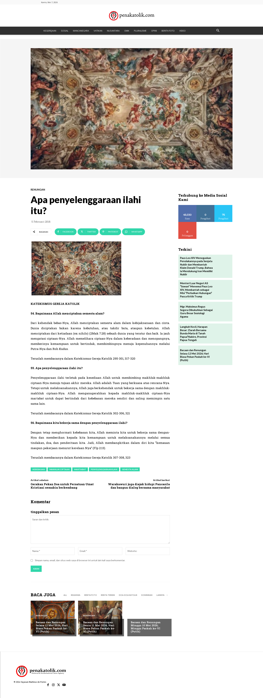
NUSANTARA (113, 30)
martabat (80, 469)
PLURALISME (140, 30)
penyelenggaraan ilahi (104, 469)
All (65, 595)
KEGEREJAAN (50, 30)
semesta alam (130, 469)
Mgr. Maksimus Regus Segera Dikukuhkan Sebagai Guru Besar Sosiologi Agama (196, 311)
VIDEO (182, 30)
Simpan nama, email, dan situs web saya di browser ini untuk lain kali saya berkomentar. (80, 560)
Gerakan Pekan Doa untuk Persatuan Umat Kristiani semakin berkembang (62, 485)
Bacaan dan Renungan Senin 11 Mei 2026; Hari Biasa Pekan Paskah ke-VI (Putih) (99, 627)
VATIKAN (98, 30)
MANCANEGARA (81, 30)
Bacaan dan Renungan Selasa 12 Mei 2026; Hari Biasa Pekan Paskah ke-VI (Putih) (52, 627)
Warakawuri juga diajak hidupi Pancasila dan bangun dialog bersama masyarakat (139, 485)
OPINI (154, 30)
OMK (126, 30)
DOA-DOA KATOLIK (128, 595)
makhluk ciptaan (59, 469)
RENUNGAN (38, 189)
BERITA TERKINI (108, 595)
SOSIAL (64, 30)
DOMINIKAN (146, 595)
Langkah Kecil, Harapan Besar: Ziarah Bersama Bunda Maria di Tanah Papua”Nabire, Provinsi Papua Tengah (193, 333)
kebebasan (39, 469)
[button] (218, 31)
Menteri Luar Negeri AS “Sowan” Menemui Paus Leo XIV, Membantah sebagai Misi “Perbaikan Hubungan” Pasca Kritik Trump (196, 290)
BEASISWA (75, 595)
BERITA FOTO (168, 30)
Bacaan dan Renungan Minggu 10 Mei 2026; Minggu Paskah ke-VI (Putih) (146, 627)
